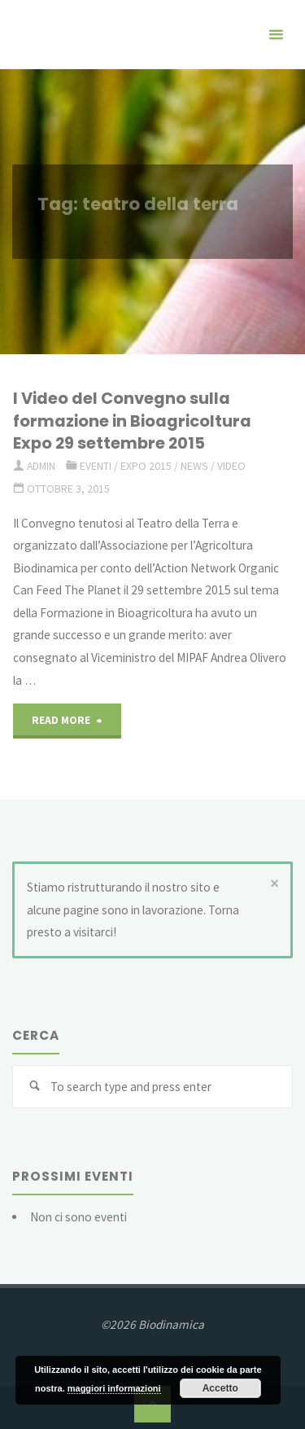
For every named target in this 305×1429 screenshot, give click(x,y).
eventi (95, 465)
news (194, 465)
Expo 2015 (146, 465)
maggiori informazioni (114, 1388)
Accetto (220, 1388)
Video (231, 465)
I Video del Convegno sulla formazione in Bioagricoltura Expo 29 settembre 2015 (132, 420)
